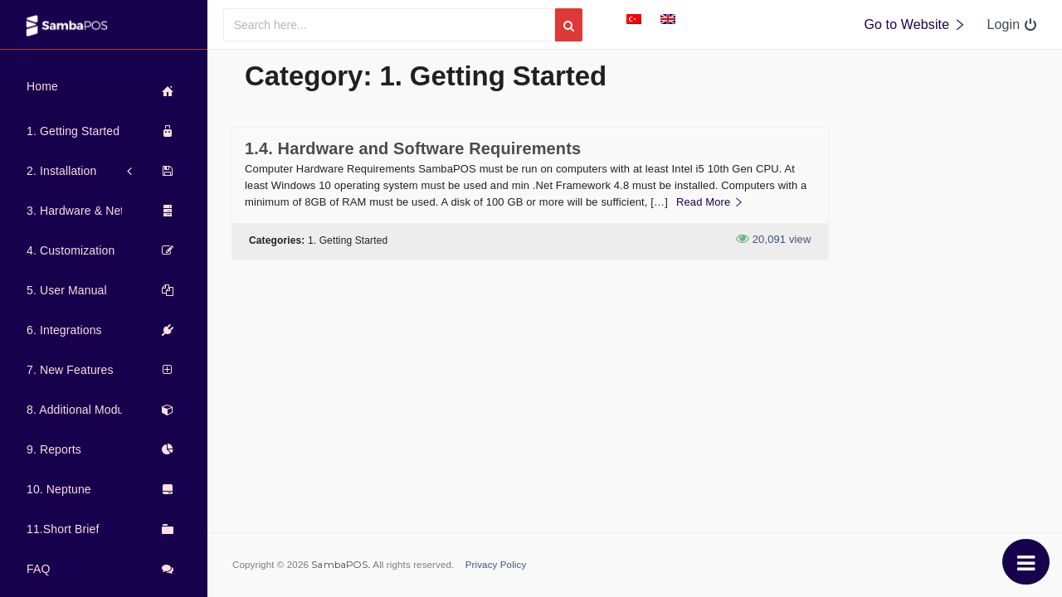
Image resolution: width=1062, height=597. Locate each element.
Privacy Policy (496, 565)
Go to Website (915, 24)
